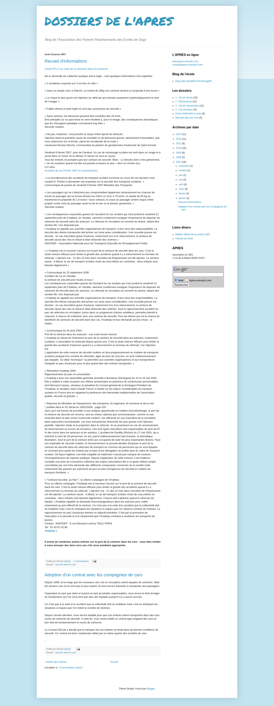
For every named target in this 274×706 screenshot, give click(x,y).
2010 (179, 148)
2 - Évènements (183, 101)
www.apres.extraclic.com (185, 61)
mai (181, 179)
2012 (179, 139)
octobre (183, 170)
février (182, 193)
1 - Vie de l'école (184, 97)
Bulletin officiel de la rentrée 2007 (192, 234)
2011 (179, 143)
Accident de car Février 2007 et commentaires (71, 170)
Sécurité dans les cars (65, 564)
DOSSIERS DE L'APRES (109, 20)
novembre (184, 166)
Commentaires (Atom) (70, 667)
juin (181, 175)
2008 (179, 157)
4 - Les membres (184, 109)
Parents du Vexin (184, 238)
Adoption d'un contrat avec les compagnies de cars (93, 574)
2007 (179, 162)
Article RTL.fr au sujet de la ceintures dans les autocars (76, 68)
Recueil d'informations (66, 61)
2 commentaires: (81, 561)
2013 (179, 134)
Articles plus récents (56, 662)
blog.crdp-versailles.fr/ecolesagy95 (193, 81)
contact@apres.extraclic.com (187, 64)
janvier (183, 198)
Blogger (151, 688)
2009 (179, 152)
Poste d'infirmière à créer (188, 113)
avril (181, 184)
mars (182, 189)
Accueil (114, 662)
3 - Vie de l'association (187, 105)
